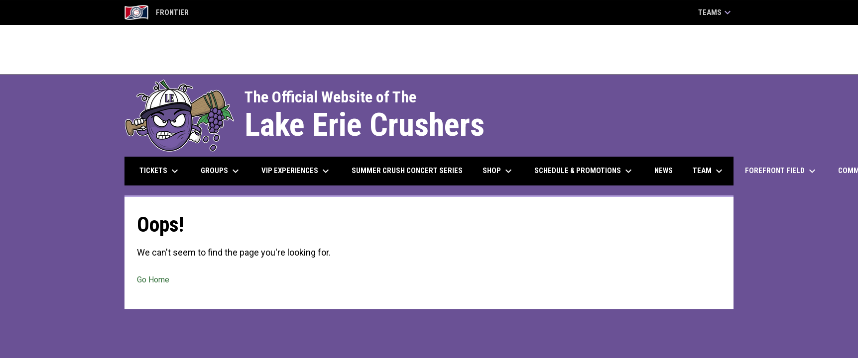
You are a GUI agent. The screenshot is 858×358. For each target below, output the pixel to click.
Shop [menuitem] (498, 171)
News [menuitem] (663, 170)
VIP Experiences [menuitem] (296, 171)
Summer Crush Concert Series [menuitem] (407, 170)
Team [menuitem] (709, 171)
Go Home (153, 279)
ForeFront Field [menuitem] (781, 171)
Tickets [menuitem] (160, 171)
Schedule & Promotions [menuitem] (584, 171)
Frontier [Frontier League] (156, 12)
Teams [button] (716, 12)
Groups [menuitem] (221, 171)
